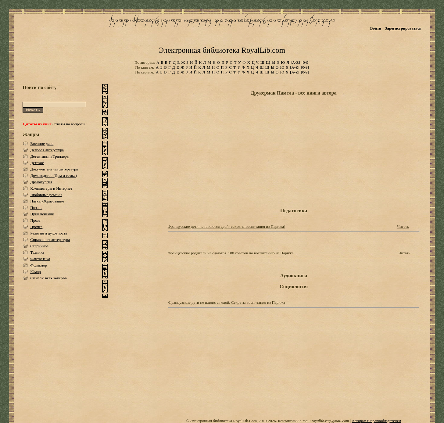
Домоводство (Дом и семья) (53, 175)
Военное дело (41, 143)
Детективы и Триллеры (49, 156)
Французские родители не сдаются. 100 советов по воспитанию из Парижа (231, 253)
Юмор (35, 271)
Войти (375, 28)
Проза (35, 220)
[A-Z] (295, 62)
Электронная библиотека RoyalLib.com (222, 50)
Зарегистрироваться (403, 28)
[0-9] (306, 62)
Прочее (36, 226)
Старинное (39, 246)
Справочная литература (50, 239)
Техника (37, 252)
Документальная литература (54, 169)
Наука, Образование (47, 201)
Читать (403, 226)
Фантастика (40, 258)
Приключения (42, 214)
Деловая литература (47, 150)
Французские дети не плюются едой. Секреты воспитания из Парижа (226, 302)
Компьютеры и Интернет (51, 188)
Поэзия (36, 207)
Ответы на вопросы (68, 124)
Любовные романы (46, 194)
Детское (37, 162)
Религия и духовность (48, 233)
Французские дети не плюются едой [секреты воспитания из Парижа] (226, 226)
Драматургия (41, 182)
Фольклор (38, 265)
